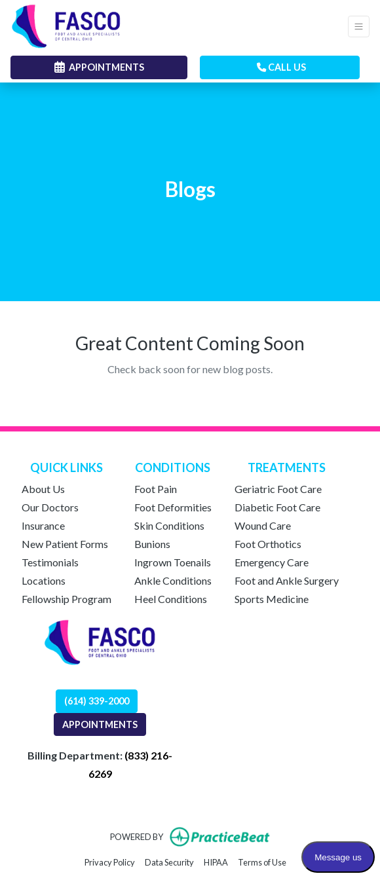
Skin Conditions (169, 525)
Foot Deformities (173, 507)
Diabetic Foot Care (277, 507)
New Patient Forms (65, 544)
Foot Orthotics (268, 544)
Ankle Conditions (173, 580)
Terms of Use (262, 861)
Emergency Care (272, 562)
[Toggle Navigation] (359, 26)
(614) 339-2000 (96, 700)
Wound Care (263, 525)
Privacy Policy (110, 861)
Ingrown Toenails (172, 562)
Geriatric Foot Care (278, 489)
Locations (44, 580)
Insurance (43, 525)
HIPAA (216, 861)
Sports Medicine (272, 599)
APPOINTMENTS (100, 724)
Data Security (169, 861)
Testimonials (50, 562)
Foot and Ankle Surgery (287, 580)
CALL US (281, 67)
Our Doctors (50, 507)
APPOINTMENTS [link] (99, 67)
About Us (43, 489)
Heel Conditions (170, 599)
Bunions (152, 544)
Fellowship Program (66, 599)
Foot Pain (155, 489)
